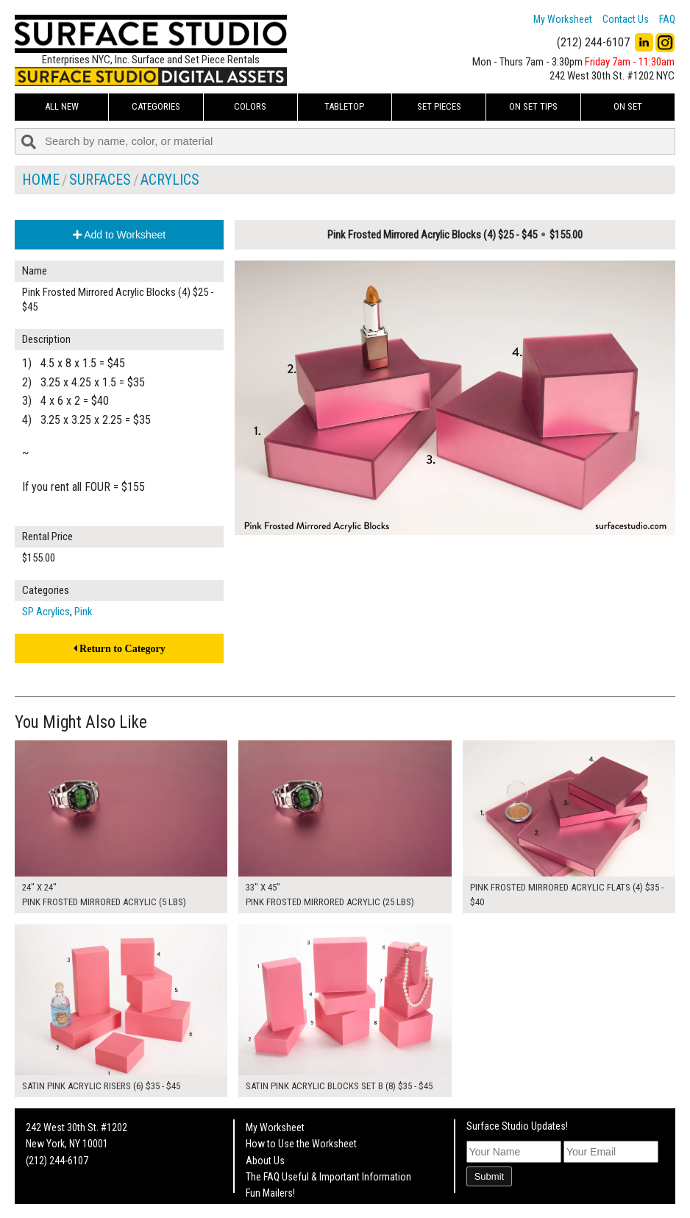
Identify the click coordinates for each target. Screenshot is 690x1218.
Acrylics (170, 179)
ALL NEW (62, 106)
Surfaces (100, 179)
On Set (627, 106)
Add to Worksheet (119, 235)
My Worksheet (562, 19)
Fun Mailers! (270, 1193)
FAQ (667, 19)
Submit (489, 1176)
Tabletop (344, 106)
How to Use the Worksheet (301, 1144)
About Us (265, 1160)
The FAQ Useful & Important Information (328, 1177)
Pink (83, 611)
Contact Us (625, 19)
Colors (250, 106)
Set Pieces (439, 106)
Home (41, 179)
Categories (156, 106)
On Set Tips (533, 106)
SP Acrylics (46, 611)
